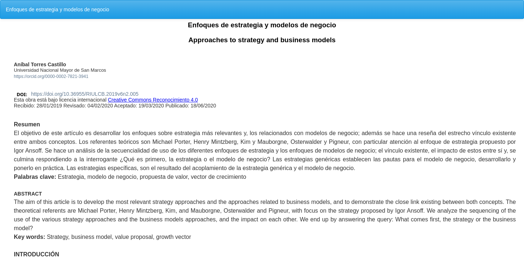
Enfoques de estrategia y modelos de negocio (57, 9)
